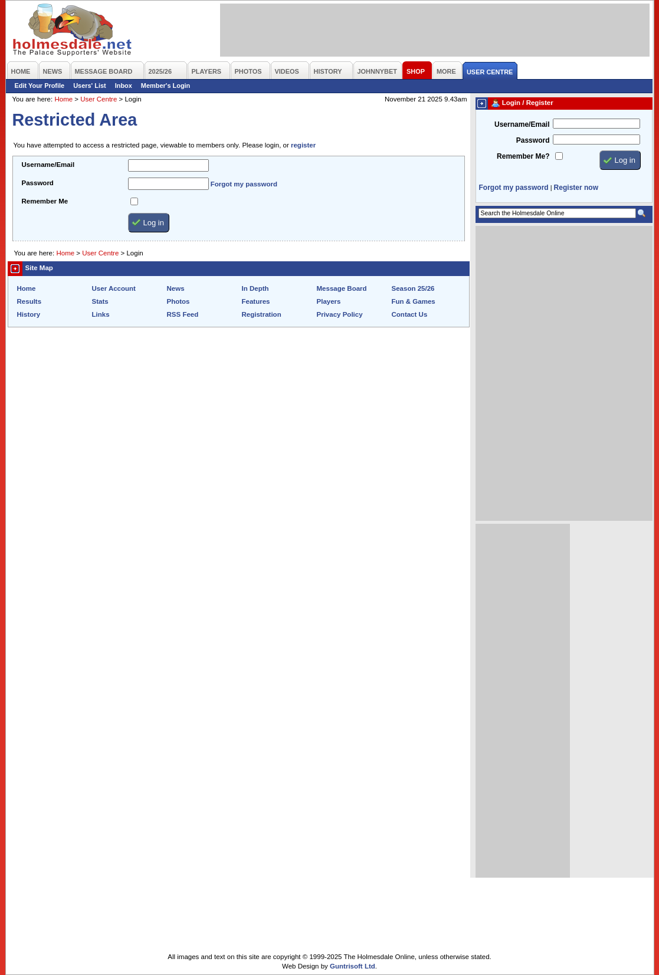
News (176, 288)
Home (63, 99)
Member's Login (165, 85)
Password (38, 182)
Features (256, 301)
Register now (576, 187)
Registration (261, 314)
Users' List (89, 85)
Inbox (123, 85)
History (29, 314)
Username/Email (48, 164)
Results (29, 301)
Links (101, 314)
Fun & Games (413, 301)
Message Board (342, 288)
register (303, 145)
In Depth (255, 288)
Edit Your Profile (40, 85)
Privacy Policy (340, 314)
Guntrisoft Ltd (352, 966)
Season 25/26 (413, 288)
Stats (100, 301)
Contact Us (410, 314)
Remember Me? (523, 156)
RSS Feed (183, 314)
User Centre (98, 99)
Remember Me (45, 201)
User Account (114, 288)
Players (329, 301)
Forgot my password (244, 184)
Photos (178, 301)
